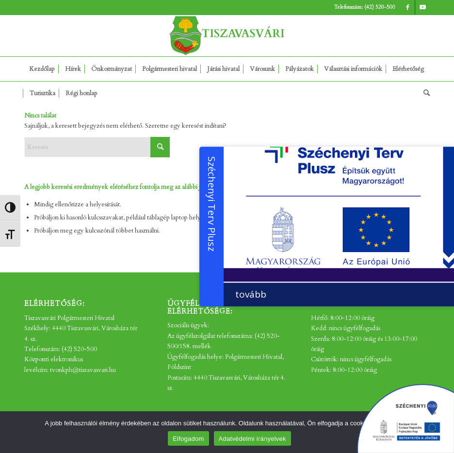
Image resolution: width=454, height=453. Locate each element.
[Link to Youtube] (422, 7)
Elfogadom (188, 438)
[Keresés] (424, 93)
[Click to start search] (160, 147)
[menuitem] (42, 69)
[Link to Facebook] (408, 7)
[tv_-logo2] (227, 35)
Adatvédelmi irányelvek (252, 438)
